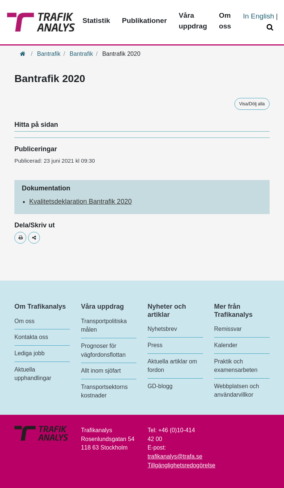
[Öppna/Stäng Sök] (271, 27)
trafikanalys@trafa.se (175, 456)
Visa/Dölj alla (252, 103)
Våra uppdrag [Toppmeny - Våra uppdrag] (193, 20)
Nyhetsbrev (162, 329)
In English (258, 16)
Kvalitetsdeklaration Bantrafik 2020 (80, 201)
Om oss (24, 321)
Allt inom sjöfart (101, 370)
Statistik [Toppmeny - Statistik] (96, 20)
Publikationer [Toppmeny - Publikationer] (144, 20)
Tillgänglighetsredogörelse (181, 465)
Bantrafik (48, 54)
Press (155, 345)
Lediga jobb (29, 353)
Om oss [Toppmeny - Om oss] (225, 20)
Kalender (225, 345)
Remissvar (227, 329)
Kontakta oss (31, 337)
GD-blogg (160, 386)
